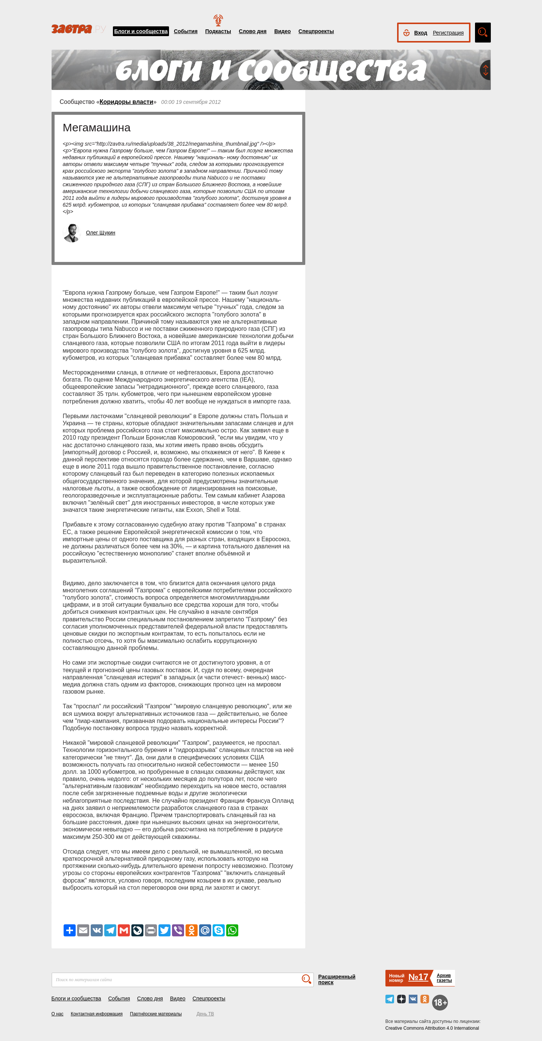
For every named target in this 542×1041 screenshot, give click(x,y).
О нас (58, 1014)
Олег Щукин (101, 233)
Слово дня (252, 31)
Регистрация (448, 33)
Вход (421, 33)
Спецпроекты (316, 31)
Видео (282, 31)
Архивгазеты (444, 978)
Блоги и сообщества (141, 31)
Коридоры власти (126, 102)
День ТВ (205, 1014)
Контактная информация (97, 1014)
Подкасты (218, 31)
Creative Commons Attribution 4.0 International (432, 1028)
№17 (418, 977)
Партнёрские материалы (156, 1014)
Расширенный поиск (337, 979)
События (186, 31)
